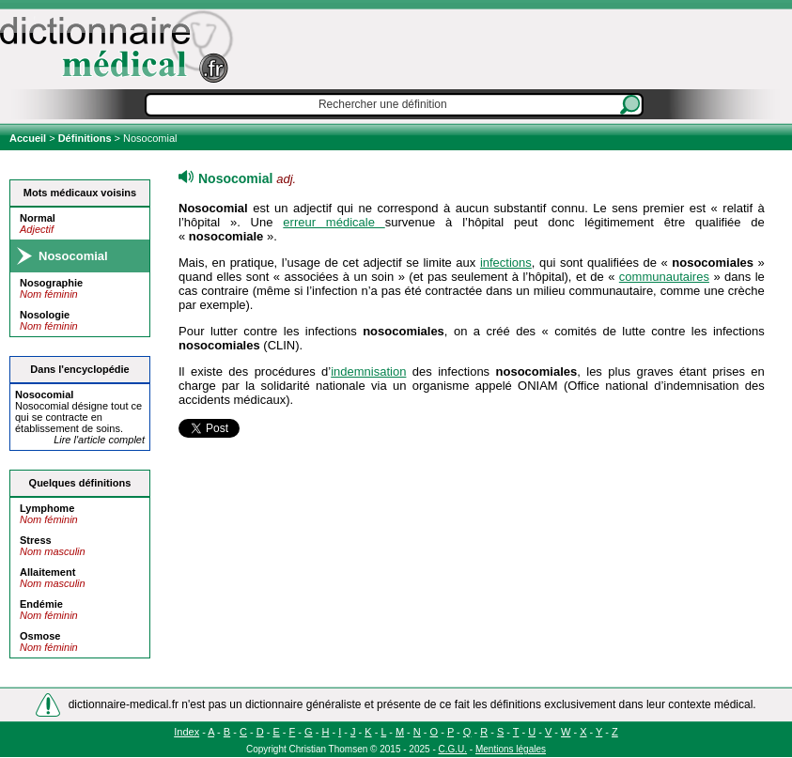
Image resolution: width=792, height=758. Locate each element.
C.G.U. (453, 749)
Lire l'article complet (99, 439)
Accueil (29, 138)
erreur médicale (333, 222)
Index (186, 731)
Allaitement (47, 572)
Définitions (85, 138)
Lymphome (47, 508)
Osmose (40, 636)
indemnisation (368, 371)
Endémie (41, 604)
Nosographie (51, 282)
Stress (36, 540)
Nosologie (45, 314)
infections (506, 262)
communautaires (664, 277)
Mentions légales (510, 749)
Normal (37, 218)
